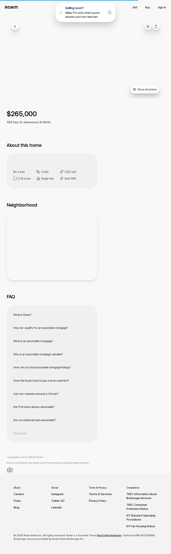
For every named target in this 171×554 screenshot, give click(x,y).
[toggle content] (52, 315)
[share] (156, 26)
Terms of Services (100, 494)
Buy (147, 7)
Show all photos (145, 89)
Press (17, 500)
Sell (135, 7)
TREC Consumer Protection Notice (137, 506)
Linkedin (56, 507)
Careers (19, 494)
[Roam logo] (12, 7)
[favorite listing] (148, 26)
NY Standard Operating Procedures (140, 517)
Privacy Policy (97, 500)
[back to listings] (15, 26)
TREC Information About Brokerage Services (141, 496)
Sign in (162, 7)
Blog (16, 507)
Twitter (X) (57, 500)
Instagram (57, 494)
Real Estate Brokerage (109, 535)
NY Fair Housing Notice (140, 526)
